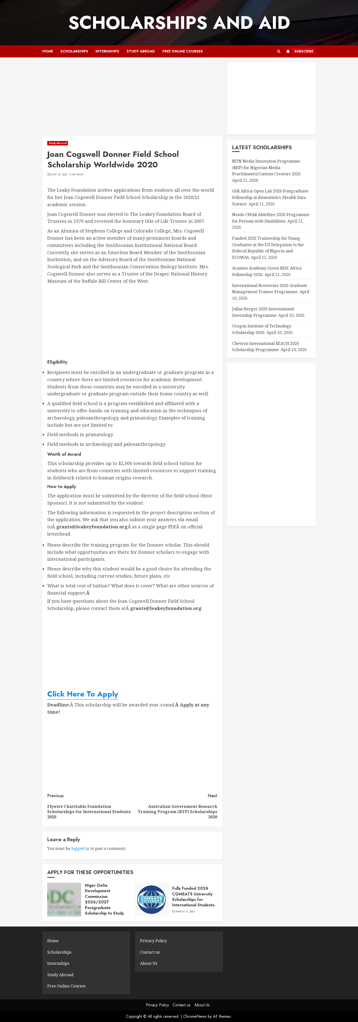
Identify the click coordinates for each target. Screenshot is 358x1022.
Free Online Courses (182, 51)
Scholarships (74, 51)
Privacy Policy (153, 940)
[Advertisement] (132, 99)
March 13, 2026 (185, 911)
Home (47, 51)
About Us (148, 963)
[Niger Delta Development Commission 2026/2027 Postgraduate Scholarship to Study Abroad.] (64, 900)
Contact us (150, 952)
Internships (107, 51)
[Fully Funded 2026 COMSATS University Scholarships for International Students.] (151, 900)
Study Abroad (141, 51)
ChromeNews (194, 1016)
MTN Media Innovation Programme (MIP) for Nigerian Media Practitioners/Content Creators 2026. (267, 167)
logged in (80, 848)
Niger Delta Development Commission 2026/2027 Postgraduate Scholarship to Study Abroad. (104, 902)
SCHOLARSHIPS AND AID (179, 23)
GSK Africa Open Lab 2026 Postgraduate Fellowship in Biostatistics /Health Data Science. (270, 197)
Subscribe (298, 51)
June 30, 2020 (59, 174)
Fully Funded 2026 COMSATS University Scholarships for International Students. (194, 896)
